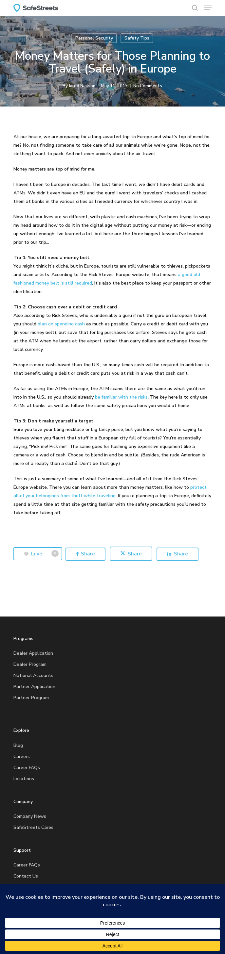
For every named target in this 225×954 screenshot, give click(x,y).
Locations (23, 779)
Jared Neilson (82, 86)
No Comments (147, 86)
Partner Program (31, 698)
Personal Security (94, 38)
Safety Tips (136, 38)
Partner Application (34, 686)
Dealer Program (30, 664)
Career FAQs (26, 768)
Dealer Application (33, 653)
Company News (29, 816)
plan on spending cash (61, 324)
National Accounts (33, 675)
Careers (21, 756)
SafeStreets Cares (33, 827)
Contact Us (25, 876)
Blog (18, 745)
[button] (208, 8)
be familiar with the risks (121, 397)
